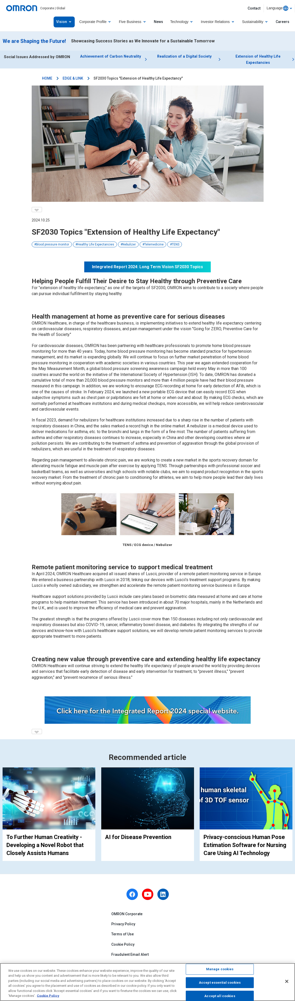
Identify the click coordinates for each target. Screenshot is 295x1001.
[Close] (286, 981)
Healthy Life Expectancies (95, 246)
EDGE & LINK (73, 80)
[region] (147, 982)
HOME (47, 80)
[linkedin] (163, 896)
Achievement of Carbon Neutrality (110, 57)
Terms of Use (122, 936)
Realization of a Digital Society (184, 57)
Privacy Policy (123, 925)
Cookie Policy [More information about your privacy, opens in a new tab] (48, 996)
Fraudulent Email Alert (130, 956)
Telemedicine (154, 246)
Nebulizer (129, 246)
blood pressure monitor (52, 246)
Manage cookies (220, 969)
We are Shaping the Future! (34, 41)
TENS (175, 246)
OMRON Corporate (126, 915)
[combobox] (279, 8)
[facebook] (132, 896)
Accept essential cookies (220, 982)
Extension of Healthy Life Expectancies (258, 60)
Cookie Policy (122, 946)
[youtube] (147, 896)
